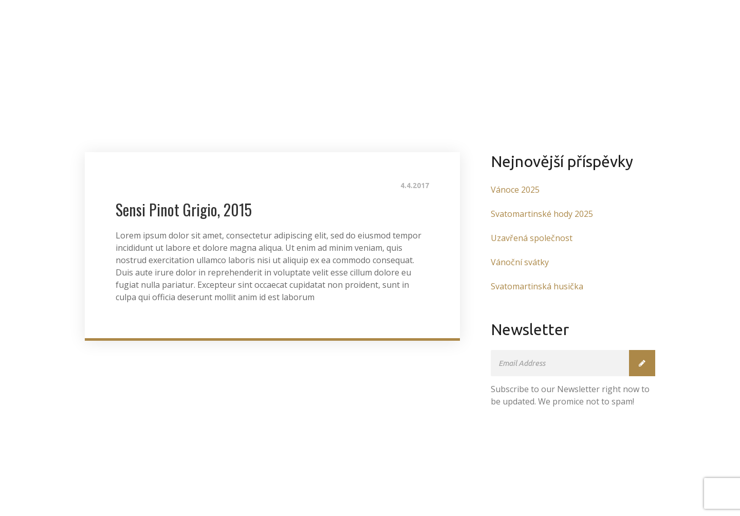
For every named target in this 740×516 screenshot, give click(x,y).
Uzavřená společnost (531, 238)
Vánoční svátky (520, 262)
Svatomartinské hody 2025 (542, 213)
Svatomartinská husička (537, 286)
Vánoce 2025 (515, 189)
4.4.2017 (414, 185)
